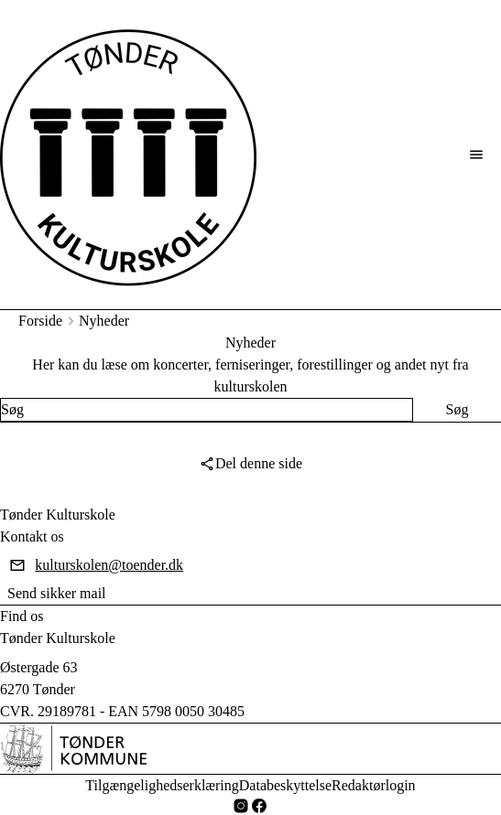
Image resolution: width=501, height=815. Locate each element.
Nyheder (104, 320)
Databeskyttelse (285, 785)
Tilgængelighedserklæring (161, 785)
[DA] (73, 748)
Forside (40, 320)
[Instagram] (241, 806)
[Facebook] (259, 806)
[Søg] (457, 410)
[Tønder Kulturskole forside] (128, 154)
